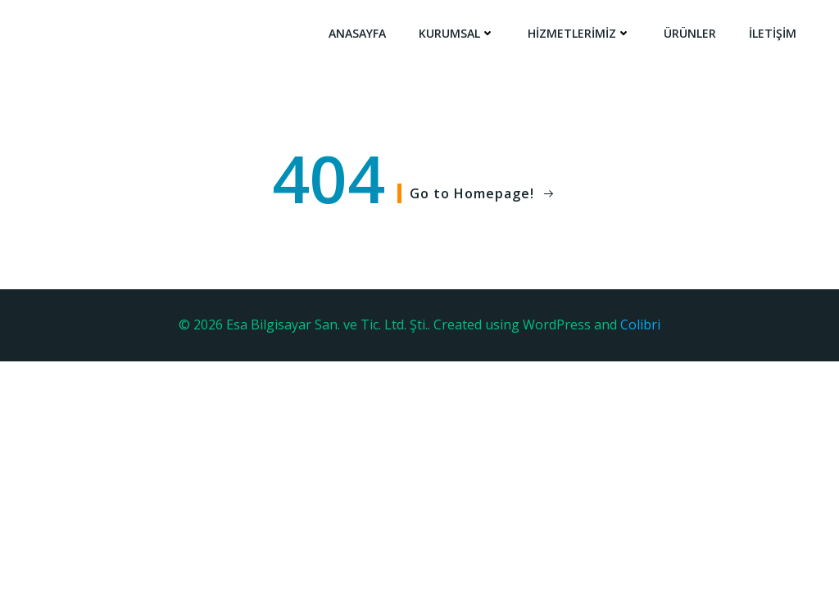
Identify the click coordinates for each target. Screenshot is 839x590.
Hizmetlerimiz (579, 33)
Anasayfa (357, 33)
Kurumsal (457, 33)
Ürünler (690, 33)
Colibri (640, 324)
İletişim (772, 33)
